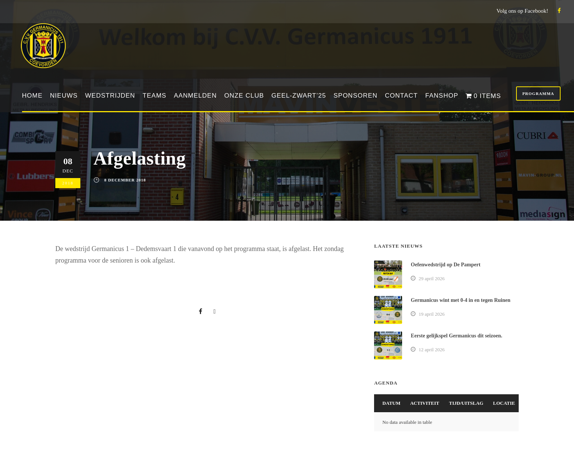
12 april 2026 (431, 349)
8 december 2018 (125, 180)
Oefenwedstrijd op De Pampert (445, 264)
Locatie (504, 403)
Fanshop (441, 95)
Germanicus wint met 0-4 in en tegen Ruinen (460, 300)
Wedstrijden (110, 95)
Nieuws (64, 95)
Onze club (244, 95)
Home (32, 95)
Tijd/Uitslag (466, 403)
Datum (391, 403)
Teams (155, 95)
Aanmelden (195, 95)
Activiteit (424, 403)
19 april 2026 (431, 314)
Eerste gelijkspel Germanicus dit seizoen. (456, 336)
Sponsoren (355, 95)
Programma (538, 93)
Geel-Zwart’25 (298, 95)
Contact (401, 95)
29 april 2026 (431, 278)
